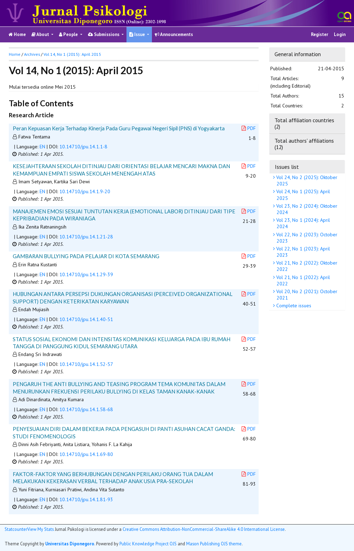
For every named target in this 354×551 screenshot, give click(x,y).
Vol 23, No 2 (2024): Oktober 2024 (306, 209)
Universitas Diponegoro (69, 543)
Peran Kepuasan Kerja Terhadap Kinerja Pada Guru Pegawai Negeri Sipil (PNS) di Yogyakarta (119, 128)
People (69, 34)
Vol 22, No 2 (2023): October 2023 (306, 237)
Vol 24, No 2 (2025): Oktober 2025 (306, 180)
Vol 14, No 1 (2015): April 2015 (72, 54)
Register (319, 34)
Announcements (174, 34)
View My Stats (40, 529)
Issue (137, 34)
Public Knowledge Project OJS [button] (148, 543)
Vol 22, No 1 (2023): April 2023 (302, 251)
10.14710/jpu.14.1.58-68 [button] (86, 409)
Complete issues (293, 305)
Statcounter (16, 529)
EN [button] (42, 146)
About (40, 34)
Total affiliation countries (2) (304, 123)
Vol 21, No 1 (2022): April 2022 (302, 280)
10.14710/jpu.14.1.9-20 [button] (84, 191)
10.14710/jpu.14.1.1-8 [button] (83, 146)
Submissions (104, 34)
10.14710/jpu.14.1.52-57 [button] (86, 364)
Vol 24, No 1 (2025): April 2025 (302, 194)
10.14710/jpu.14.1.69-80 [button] (86, 454)
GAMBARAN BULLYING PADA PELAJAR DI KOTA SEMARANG (86, 256)
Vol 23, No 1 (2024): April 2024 (302, 223)
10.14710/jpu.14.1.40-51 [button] (86, 319)
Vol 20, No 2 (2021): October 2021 (306, 294)
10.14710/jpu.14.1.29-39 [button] (86, 274)
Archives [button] (32, 54)
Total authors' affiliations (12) (304, 143)
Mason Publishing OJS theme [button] (214, 543)
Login (340, 34)
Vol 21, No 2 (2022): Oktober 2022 (306, 266)
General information (298, 54)
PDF (249, 128)
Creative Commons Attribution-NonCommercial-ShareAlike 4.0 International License (204, 529)
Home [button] (14, 54)
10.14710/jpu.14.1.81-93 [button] (86, 499)
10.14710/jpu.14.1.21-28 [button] (86, 236)
